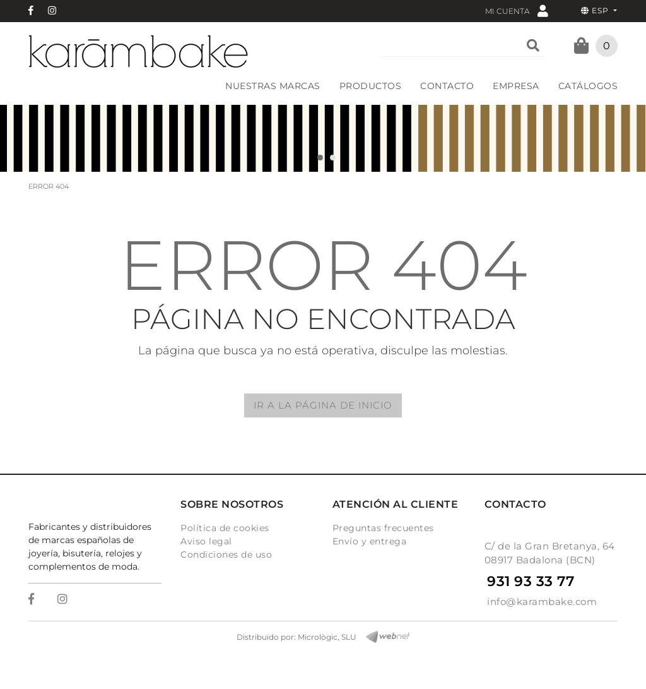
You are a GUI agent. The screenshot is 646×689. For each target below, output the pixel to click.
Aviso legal (206, 541)
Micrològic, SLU (327, 637)
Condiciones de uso (226, 554)
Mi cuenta (516, 10)
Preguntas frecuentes (383, 528)
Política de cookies (224, 528)
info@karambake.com (542, 602)
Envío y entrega (369, 541)
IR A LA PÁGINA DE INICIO (323, 405)
